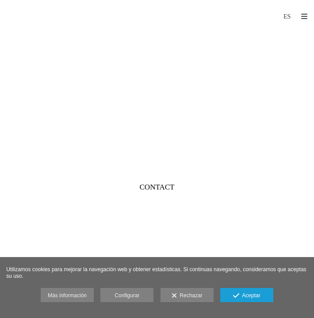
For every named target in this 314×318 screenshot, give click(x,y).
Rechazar (187, 295)
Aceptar (246, 295)
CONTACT (157, 187)
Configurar (127, 295)
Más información (67, 295)
